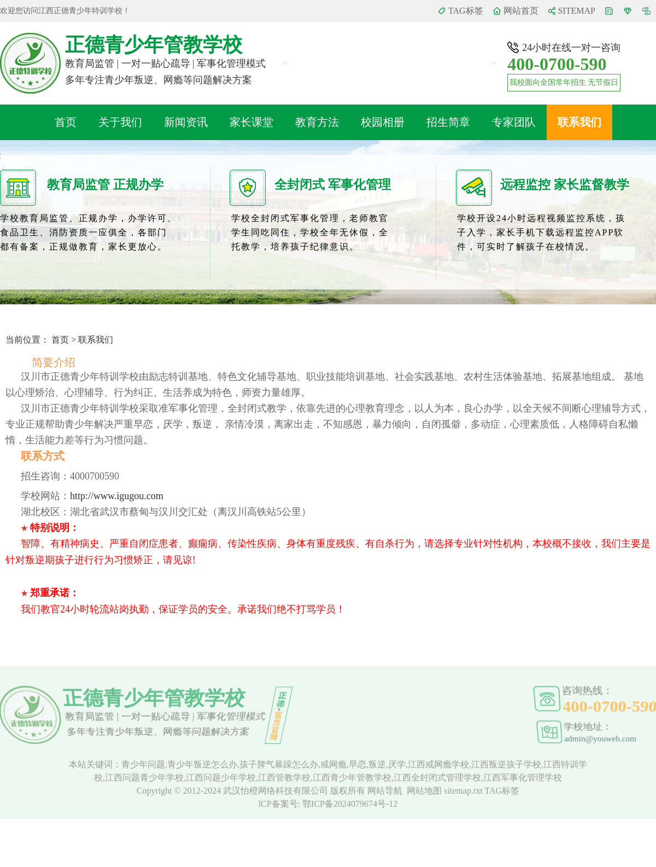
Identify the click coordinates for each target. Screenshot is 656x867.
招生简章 (448, 122)
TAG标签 (465, 10)
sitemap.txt (463, 790)
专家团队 (514, 122)
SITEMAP (576, 10)
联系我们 (579, 122)
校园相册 (383, 122)
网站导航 (384, 790)
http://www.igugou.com (116, 495)
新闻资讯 (186, 122)
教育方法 (317, 122)
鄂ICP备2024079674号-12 (349, 803)
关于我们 (120, 122)
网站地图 (424, 790)
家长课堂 (251, 122)
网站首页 (520, 10)
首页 (66, 122)
